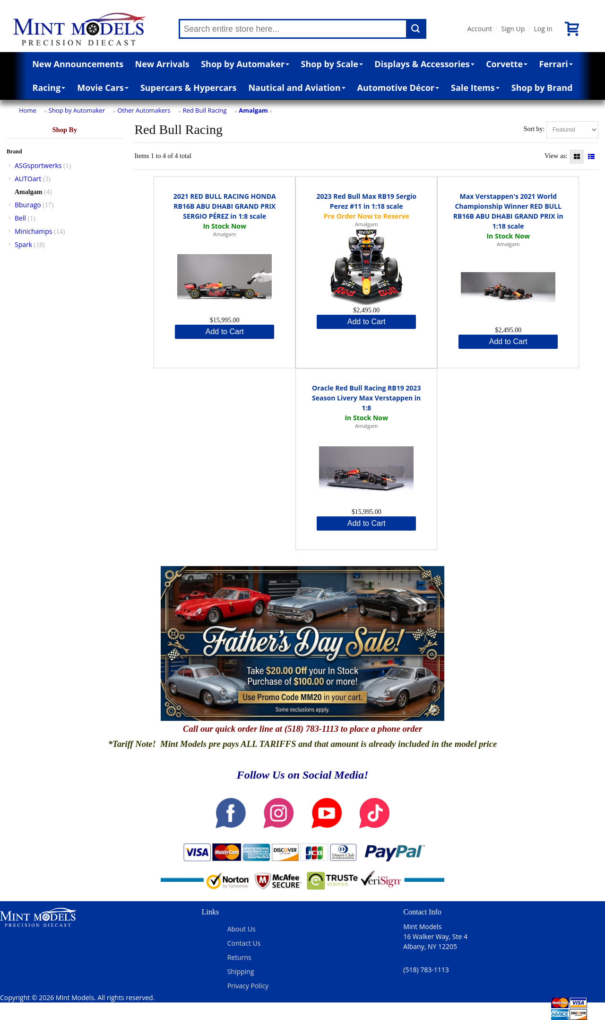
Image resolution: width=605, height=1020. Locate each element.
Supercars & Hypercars (188, 87)
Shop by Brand (542, 87)
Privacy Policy (247, 985)
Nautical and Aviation (296, 87)
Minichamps (33, 231)
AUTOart (28, 178)
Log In (543, 28)
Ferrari (555, 64)
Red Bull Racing (204, 110)
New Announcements (77, 64)
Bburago (28, 204)
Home (27, 110)
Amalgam (253, 110)
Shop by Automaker (245, 64)
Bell (20, 217)
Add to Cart (225, 332)
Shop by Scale (332, 64)
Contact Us (244, 943)
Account (480, 28)
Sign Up (513, 28)
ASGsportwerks (38, 165)
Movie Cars (103, 87)
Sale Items (475, 87)
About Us (241, 928)
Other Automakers (143, 110)
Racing (49, 87)
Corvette (506, 64)
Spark (23, 244)
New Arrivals (162, 64)
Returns (239, 957)
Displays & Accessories (424, 64)
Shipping (240, 971)
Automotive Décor (398, 87)
